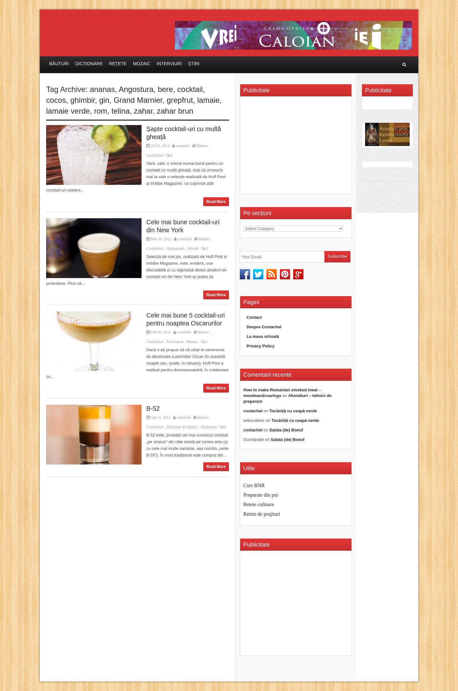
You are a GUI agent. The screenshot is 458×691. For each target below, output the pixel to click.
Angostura (136, 89)
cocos (56, 100)
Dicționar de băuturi (182, 427)
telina (120, 111)
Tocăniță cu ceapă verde (293, 410)
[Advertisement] (296, 147)
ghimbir (82, 100)
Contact (254, 317)
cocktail (190, 89)
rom (100, 111)
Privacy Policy (260, 346)
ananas (102, 89)
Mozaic (141, 63)
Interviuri (169, 63)
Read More (216, 201)
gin (104, 100)
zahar (143, 111)
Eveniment (175, 341)
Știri (194, 63)
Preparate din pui (260, 495)
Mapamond (175, 248)
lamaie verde (68, 111)
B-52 (153, 408)
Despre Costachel (263, 327)
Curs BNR (254, 485)
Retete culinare (258, 504)
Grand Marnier (138, 100)
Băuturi (59, 63)
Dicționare (88, 63)
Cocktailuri (154, 155)
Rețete (118, 63)
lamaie (208, 100)
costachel (183, 145)
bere (165, 89)
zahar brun (175, 111)
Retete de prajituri (261, 514)
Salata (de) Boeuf (286, 430)
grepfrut (180, 100)
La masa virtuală (262, 336)
